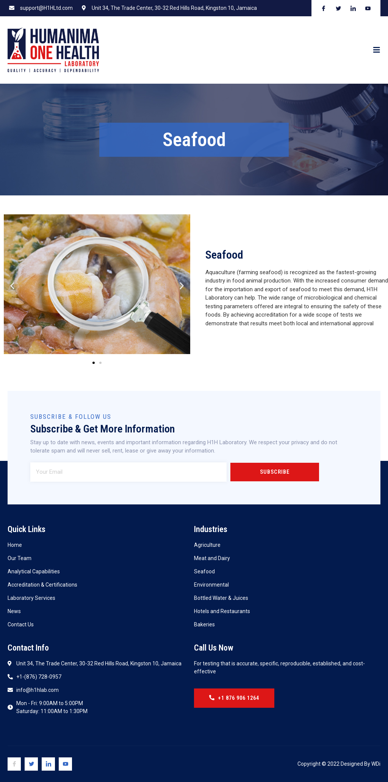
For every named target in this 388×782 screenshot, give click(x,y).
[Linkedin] (48, 764)
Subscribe (275, 471)
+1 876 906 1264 (236, 698)
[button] (93, 362)
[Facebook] (14, 764)
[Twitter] (31, 764)
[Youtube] (65, 764)
